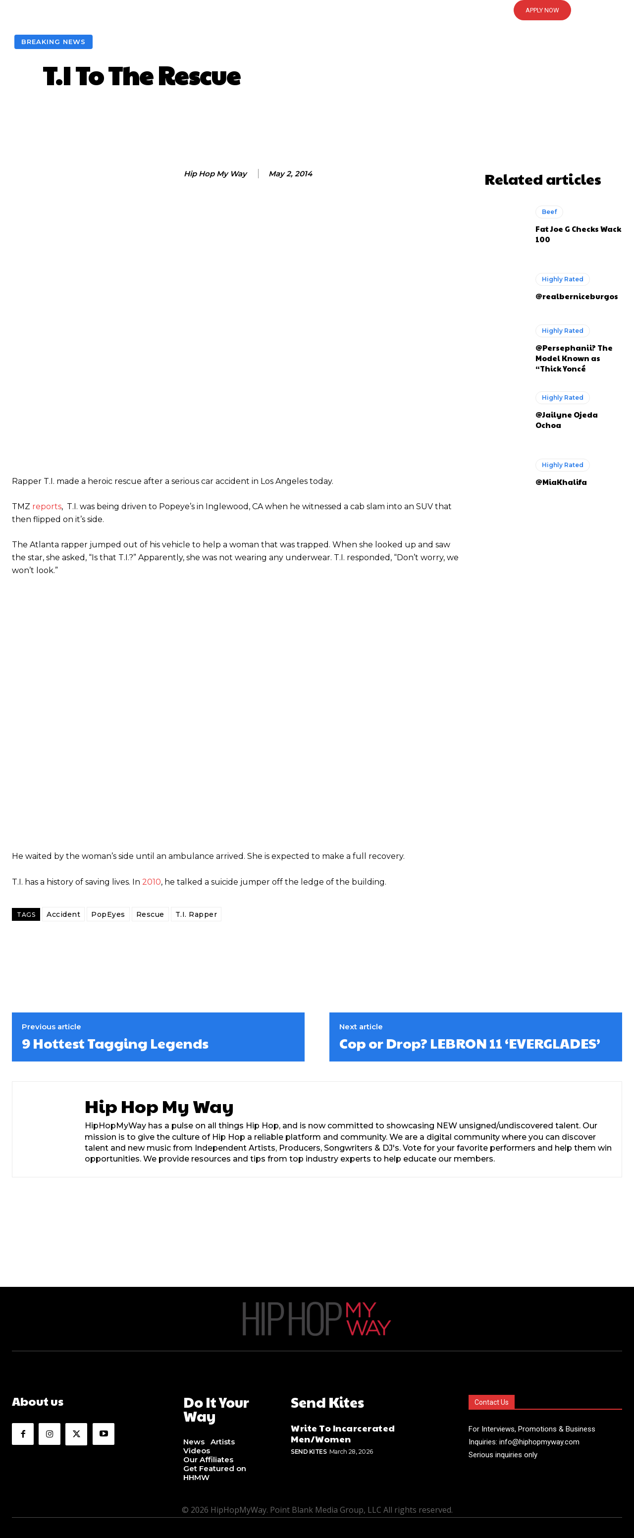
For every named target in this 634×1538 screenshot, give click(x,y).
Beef (549, 211)
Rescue (150, 914)
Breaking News (53, 42)
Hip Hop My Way (215, 173)
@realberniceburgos (576, 296)
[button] (317, 10)
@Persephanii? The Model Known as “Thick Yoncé (574, 357)
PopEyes (108, 914)
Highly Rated (562, 279)
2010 (151, 882)
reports (46, 506)
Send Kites (308, 1449)
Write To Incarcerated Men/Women (343, 1431)
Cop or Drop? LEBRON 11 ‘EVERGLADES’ (469, 1043)
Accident (63, 914)
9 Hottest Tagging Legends (115, 1043)
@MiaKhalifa (561, 482)
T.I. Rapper (196, 914)
